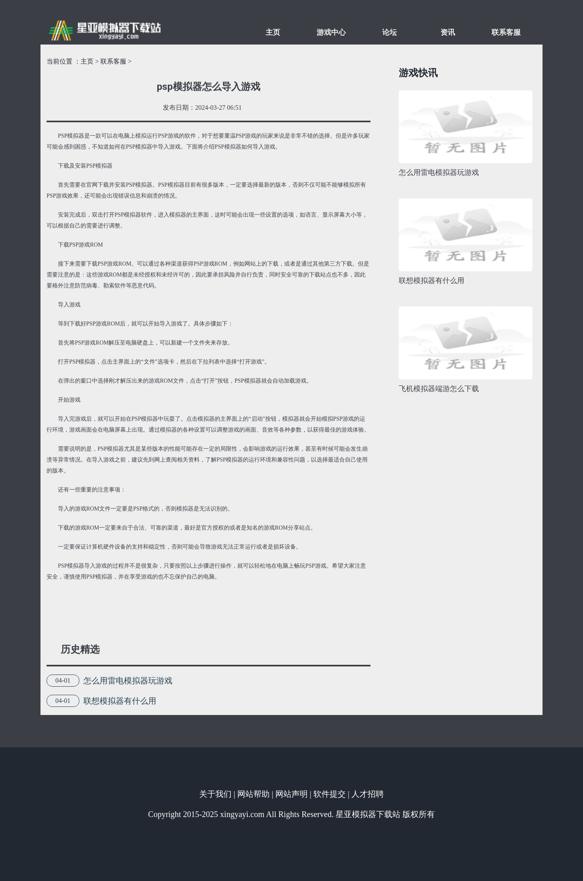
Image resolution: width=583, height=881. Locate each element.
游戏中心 (331, 32)
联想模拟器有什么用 (119, 700)
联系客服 (506, 32)
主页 (273, 32)
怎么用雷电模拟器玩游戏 (127, 680)
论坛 (389, 32)
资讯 (447, 32)
